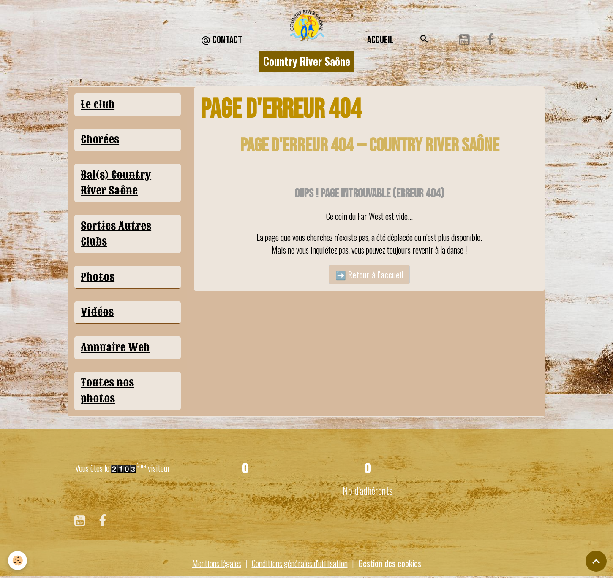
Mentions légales (216, 563)
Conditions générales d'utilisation (300, 563)
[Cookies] (17, 560)
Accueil (380, 40)
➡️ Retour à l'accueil (369, 274)
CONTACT (221, 40)
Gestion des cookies (389, 563)
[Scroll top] (596, 561)
